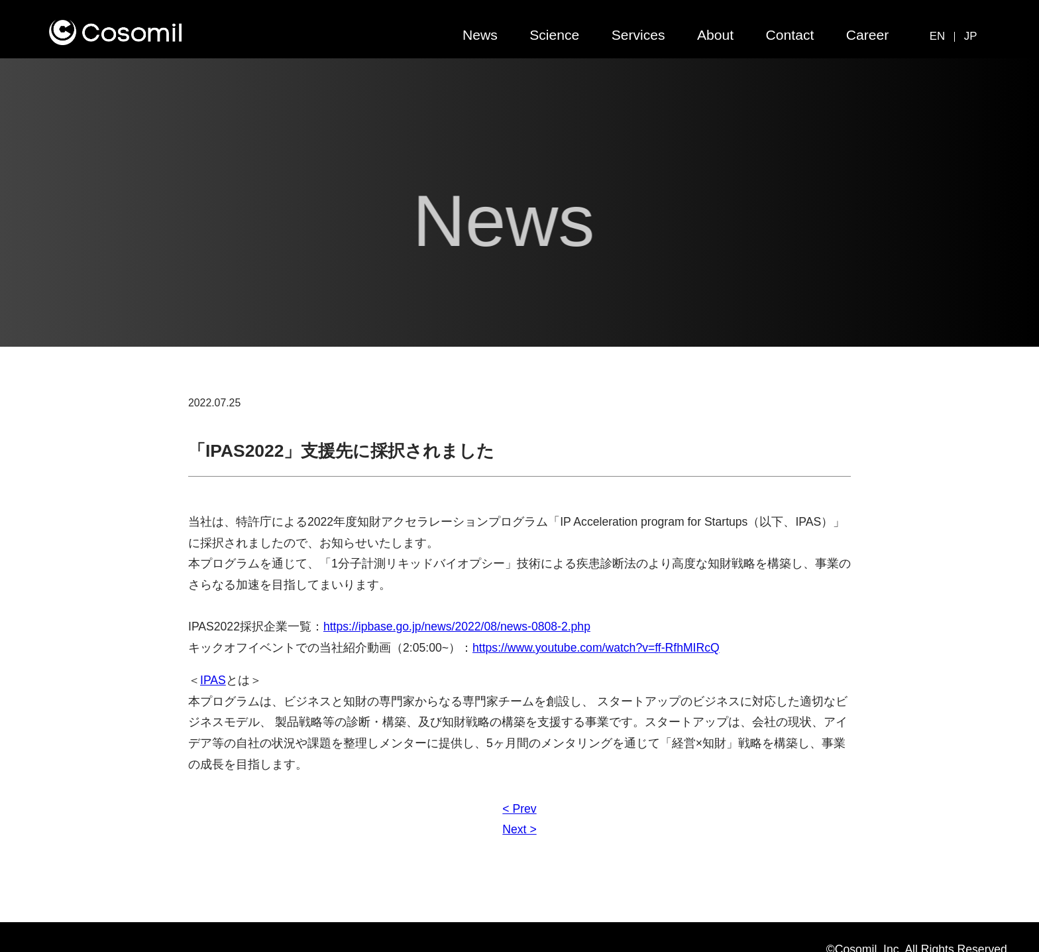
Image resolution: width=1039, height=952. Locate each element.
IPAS (213, 680)
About (715, 34)
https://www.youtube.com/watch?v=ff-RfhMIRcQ (596, 647)
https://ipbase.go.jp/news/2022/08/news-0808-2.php (456, 626)
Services (638, 34)
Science (554, 34)
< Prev (519, 808)
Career (867, 34)
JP (970, 36)
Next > (519, 829)
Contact (790, 34)
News (480, 34)
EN (937, 36)
